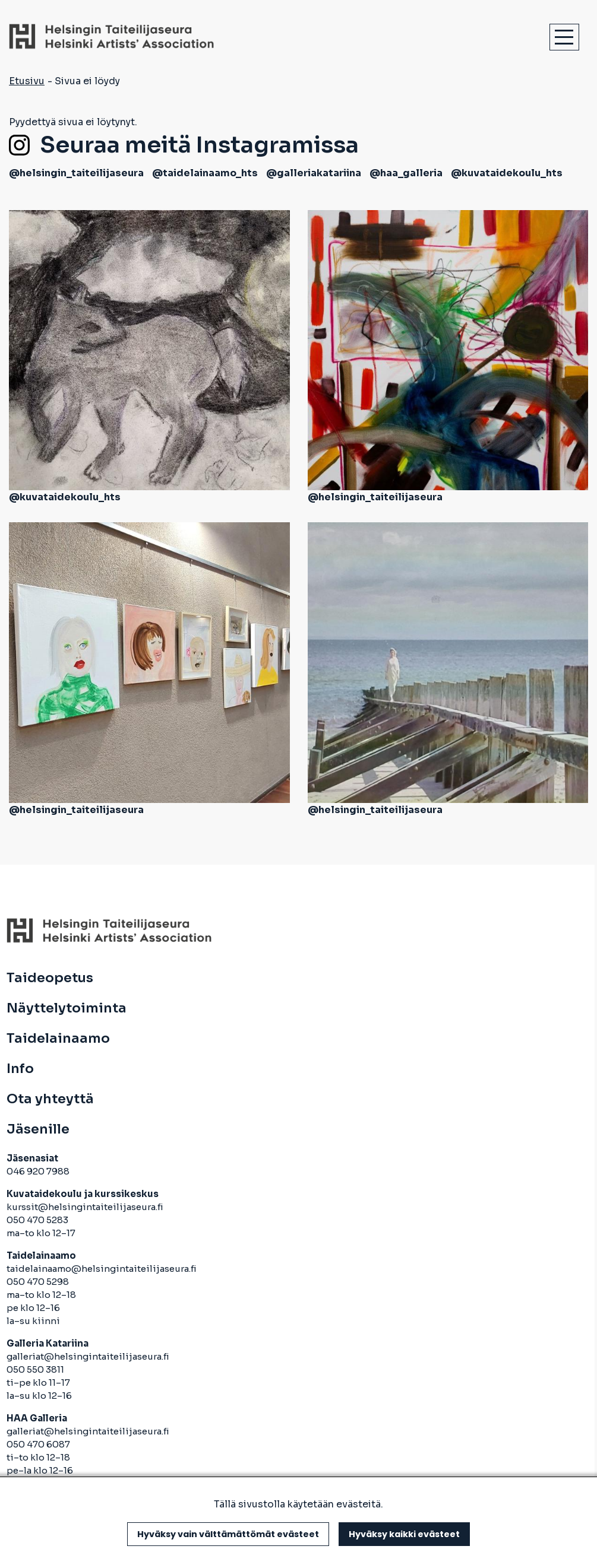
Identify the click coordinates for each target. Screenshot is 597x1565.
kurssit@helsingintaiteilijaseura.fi (86, 1206)
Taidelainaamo (58, 1038)
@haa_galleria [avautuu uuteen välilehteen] (406, 173)
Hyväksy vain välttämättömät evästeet (228, 1534)
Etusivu (27, 81)
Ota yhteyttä (50, 1099)
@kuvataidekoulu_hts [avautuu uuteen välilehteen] (507, 173)
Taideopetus (50, 978)
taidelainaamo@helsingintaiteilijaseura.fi (102, 1268)
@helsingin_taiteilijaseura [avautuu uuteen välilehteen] (76, 173)
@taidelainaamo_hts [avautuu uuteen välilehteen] (205, 173)
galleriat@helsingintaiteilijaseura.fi (89, 1356)
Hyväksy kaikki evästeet (404, 1534)
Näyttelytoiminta (67, 1008)
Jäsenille (38, 1129)
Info (20, 1069)
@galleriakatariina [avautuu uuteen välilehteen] (313, 173)
